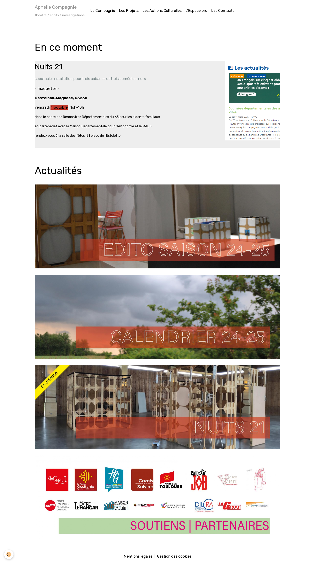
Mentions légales (138, 556)
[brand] (60, 10)
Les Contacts (222, 10)
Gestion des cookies (174, 556)
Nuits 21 (49, 66)
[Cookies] (9, 554)
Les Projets (129, 10)
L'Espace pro (196, 10)
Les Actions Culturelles (162, 10)
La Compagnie (102, 10)
